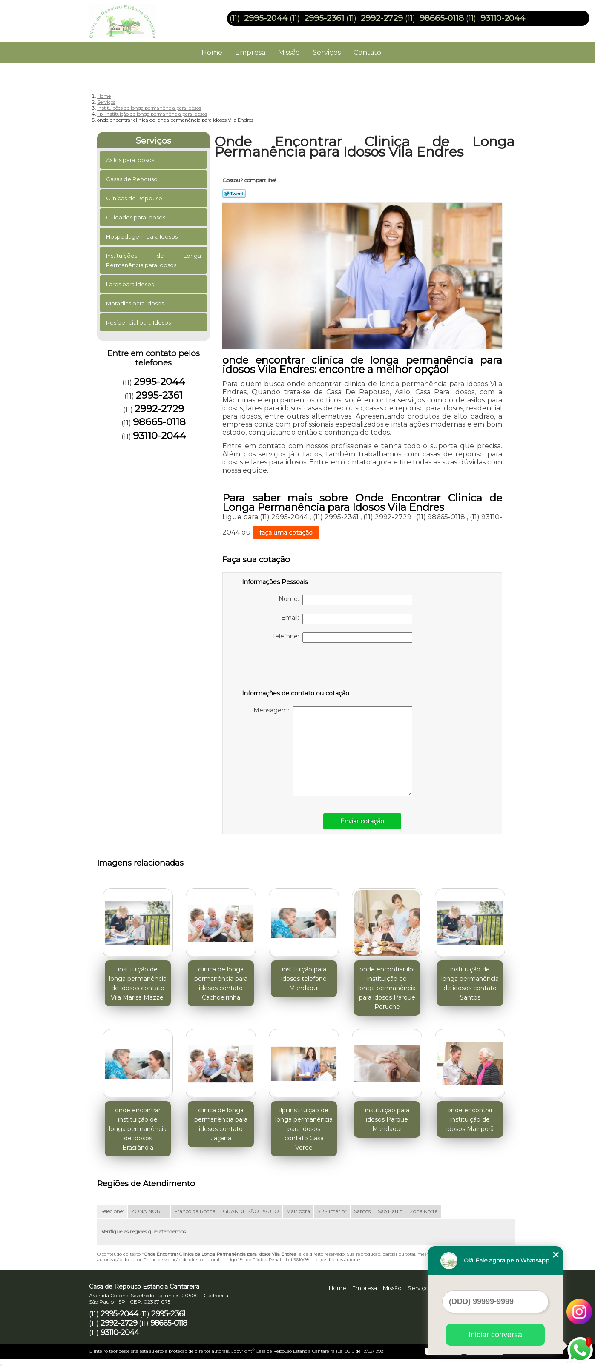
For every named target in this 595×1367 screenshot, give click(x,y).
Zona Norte (423, 1211)
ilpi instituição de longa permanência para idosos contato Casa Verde (304, 1128)
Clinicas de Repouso (135, 198)
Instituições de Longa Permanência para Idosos (153, 260)
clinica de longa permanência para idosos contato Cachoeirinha (220, 983)
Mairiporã (298, 1211)
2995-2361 (324, 18)
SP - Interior (332, 1211)
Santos (362, 1211)
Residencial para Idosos (139, 322)
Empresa (250, 52)
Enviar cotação (362, 821)
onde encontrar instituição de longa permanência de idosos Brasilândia (138, 1128)
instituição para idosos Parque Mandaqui (387, 1119)
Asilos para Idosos (130, 160)
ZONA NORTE (149, 1211)
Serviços (327, 52)
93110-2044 (502, 18)
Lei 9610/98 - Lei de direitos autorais (323, 1259)
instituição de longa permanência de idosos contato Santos (470, 983)
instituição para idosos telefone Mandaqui (304, 978)
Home (211, 52)
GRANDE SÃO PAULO (251, 1211)
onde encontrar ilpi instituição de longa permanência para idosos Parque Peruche (387, 988)
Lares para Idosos (130, 284)
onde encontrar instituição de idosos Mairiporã (470, 1119)
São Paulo (390, 1211)
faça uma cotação (286, 532)
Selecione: (112, 1211)
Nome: (345, 600)
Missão (289, 52)
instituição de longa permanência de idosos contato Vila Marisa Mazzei (138, 983)
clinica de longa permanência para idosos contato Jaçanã (220, 1124)
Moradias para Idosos (135, 303)
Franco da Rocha (195, 1211)
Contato (367, 52)
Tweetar (234, 193)
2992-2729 (382, 18)
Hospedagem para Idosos (142, 236)
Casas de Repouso (132, 179)
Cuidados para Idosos (136, 217)
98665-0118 (442, 18)
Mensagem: (332, 751)
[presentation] (296, 667)
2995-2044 (265, 18)
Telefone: (342, 637)
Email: (346, 619)
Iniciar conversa (495, 1334)
